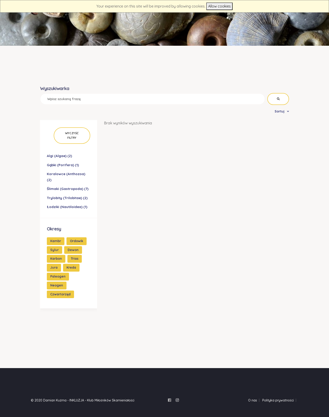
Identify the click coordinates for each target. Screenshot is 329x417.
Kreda (71, 267)
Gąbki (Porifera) (63, 165)
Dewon (73, 250)
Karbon (56, 259)
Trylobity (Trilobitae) (67, 198)
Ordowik (76, 241)
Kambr (55, 241)
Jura (54, 267)
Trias (74, 259)
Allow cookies (219, 6)
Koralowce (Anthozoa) (66, 177)
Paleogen (58, 276)
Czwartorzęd (60, 294)
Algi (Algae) (59, 156)
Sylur (54, 250)
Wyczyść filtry (72, 135)
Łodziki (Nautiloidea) (67, 207)
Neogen (56, 285)
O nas (252, 400)
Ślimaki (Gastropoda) (67, 189)
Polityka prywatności (278, 400)
